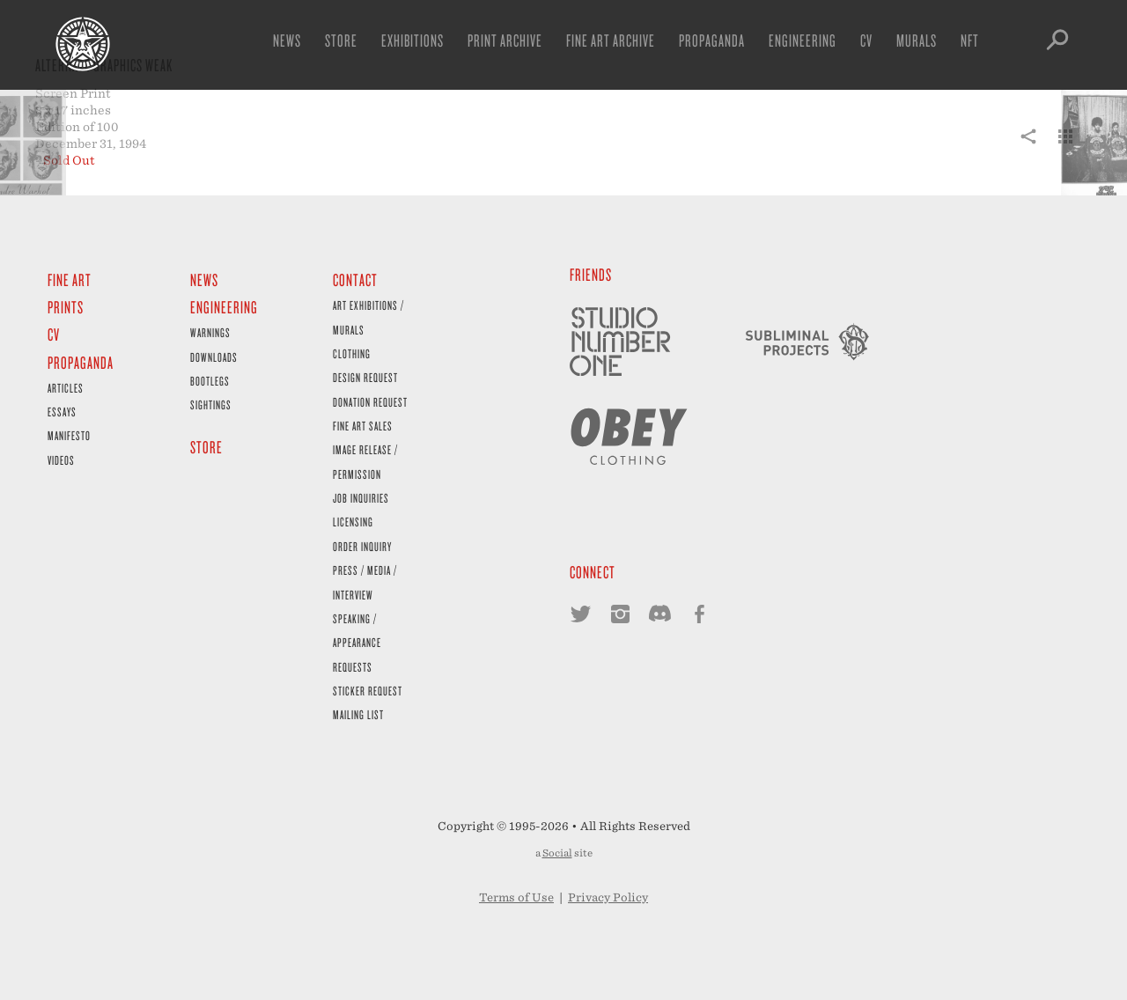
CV (866, 40)
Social (557, 853)
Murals (916, 40)
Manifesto (69, 435)
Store (341, 40)
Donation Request (370, 401)
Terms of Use (516, 897)
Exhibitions (412, 40)
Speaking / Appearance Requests (357, 642)
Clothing (352, 353)
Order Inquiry (362, 546)
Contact (355, 279)
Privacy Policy (608, 897)
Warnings (210, 332)
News (287, 40)
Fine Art (70, 279)
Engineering (802, 40)
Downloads (214, 357)
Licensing (353, 521)
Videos (61, 460)
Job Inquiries (361, 497)
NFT (970, 40)
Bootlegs (210, 380)
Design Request (365, 377)
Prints (66, 307)
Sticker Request (367, 690)
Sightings (211, 404)
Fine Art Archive (610, 40)
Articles (66, 387)
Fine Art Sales (363, 425)
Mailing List (358, 714)
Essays (62, 411)
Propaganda (712, 40)
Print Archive (505, 40)
